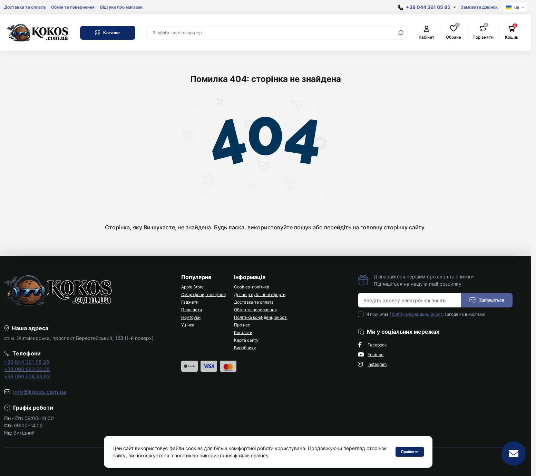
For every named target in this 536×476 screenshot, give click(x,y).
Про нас (242, 324)
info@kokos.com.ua (39, 391)
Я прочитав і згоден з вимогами (425, 314)
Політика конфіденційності (261, 317)
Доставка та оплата (25, 7)
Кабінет (427, 33)
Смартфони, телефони (203, 294)
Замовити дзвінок (479, 7)
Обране (453, 32)
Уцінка (187, 324)
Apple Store (192, 286)
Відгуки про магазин (121, 7)
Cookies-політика (251, 286)
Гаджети (189, 302)
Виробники (245, 347)
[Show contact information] (427, 7)
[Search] (400, 33)
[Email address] (409, 300)
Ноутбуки (191, 317)
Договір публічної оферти (259, 294)
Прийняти (409, 451)
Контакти (243, 332)
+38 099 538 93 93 (27, 376)
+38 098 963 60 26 (27, 369)
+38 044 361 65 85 (26, 362)
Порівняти (483, 32)
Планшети (191, 309)
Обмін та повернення (73, 7)
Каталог (107, 33)
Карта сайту (246, 340)
